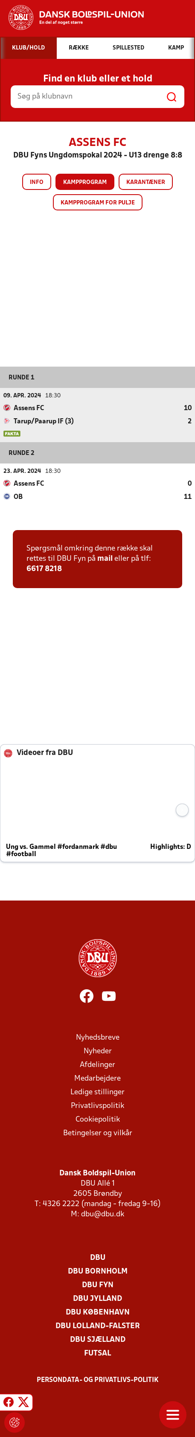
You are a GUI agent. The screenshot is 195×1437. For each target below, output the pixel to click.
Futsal (97, 1353)
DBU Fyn (98, 1285)
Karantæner (145, 182)
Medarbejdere (97, 1078)
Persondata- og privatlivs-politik (98, 1380)
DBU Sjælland (97, 1340)
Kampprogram (85, 182)
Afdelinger (97, 1065)
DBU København (98, 1312)
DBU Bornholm (98, 1271)
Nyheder (98, 1051)
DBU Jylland (97, 1299)
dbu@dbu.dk (102, 1214)
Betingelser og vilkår (97, 1133)
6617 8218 (44, 569)
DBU (97, 1258)
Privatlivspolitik (97, 1106)
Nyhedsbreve (97, 1037)
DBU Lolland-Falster (97, 1326)
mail (105, 559)
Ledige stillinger (97, 1092)
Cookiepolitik (98, 1119)
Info (37, 182)
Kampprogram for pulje (98, 203)
